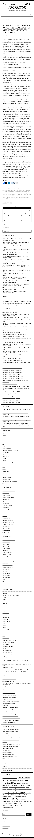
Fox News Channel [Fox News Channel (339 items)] (9, 785)
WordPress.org (6, 828)
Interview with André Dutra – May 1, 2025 (12, 358)
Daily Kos (5, 611)
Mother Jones (5, 550)
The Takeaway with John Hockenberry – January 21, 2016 (15, 393)
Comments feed (6, 826)
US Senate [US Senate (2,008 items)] (18, 805)
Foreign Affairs (6, 544)
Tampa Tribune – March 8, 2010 (10, 384)
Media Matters (6, 456)
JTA (3, 454)
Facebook (5, 593)
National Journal (6, 621)
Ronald (13, 35)
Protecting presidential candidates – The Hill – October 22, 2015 (16, 259)
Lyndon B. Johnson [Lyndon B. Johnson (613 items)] (7, 791)
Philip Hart (5, 196)
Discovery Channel (7, 448)
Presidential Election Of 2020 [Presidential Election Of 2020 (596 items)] (20, 795)
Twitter (4, 599)
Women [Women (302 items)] (29, 805)
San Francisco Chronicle (8, 520)
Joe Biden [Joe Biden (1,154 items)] (16, 789)
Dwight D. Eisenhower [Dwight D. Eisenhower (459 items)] (24, 783)
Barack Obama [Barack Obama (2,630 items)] (24, 778)
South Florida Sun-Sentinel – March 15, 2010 (12, 372)
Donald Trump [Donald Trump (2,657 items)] (13, 783)
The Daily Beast (6, 644)
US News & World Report (8, 581)
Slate (4, 636)
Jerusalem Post (6, 503)
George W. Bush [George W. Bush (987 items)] (10, 787)
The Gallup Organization (8, 646)
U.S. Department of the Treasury (10, 756)
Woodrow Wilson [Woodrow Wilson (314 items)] (6, 807)
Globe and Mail (6, 499)
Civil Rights (5, 191)
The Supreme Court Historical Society (11, 716)
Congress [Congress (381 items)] (11, 780)
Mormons (29, 194)
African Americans (25, 188)
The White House (6, 750)
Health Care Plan (10, 193)
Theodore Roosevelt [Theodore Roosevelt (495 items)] (7, 803)
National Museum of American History (11, 740)
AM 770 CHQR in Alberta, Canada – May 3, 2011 (13, 332)
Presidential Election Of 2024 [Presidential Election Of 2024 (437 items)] (9, 796)
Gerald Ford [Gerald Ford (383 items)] (17, 787)
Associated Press (6, 437)
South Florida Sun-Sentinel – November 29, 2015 (13, 374)
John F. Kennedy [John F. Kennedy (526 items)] (22, 789)
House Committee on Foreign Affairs (11, 729)
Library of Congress (7, 733)
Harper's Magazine (7, 548)
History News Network (7, 667)
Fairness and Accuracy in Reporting (10, 450)
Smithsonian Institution (8, 748)
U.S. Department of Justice (8, 752)
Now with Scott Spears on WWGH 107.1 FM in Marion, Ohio (16, 669)
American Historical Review (8, 681)
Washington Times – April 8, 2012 (10, 396)
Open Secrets (5, 705)
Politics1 (4, 625)
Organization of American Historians (10, 707)
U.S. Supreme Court (7, 763)
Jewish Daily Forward (7, 505)
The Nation (5, 571)
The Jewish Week (6, 528)
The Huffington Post (7, 650)
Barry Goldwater (26, 190)
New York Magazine (7, 554)
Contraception (11, 191)
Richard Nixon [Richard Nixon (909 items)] (22, 799)
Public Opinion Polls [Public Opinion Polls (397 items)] (19, 796)
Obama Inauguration (7, 770)
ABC (3, 433)
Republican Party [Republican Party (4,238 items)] (10, 798)
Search (28, 814)
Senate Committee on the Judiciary (10, 746)
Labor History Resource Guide (9, 697)
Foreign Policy (6, 546)
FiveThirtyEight (6, 617)
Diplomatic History (7, 688)
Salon (4, 634)
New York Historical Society (9, 703)
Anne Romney (19, 190)
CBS (3, 444)
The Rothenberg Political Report (10, 654)
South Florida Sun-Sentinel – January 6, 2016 (12, 368)
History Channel (6, 452)
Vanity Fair (5, 583)
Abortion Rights (17, 188)
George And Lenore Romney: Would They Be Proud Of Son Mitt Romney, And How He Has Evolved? (16, 29)
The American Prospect (8, 567)
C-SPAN (4, 442)
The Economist (6, 569)
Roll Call (4, 631)
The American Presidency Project (10, 714)
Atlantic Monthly (6, 542)
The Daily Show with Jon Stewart (10, 481)
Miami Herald (5, 511)
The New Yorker (6, 575)
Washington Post (6, 530)
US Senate (8, 198)
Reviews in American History (9, 711)
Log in (4, 821)
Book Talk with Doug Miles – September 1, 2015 (13, 336)
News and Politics (7, 188)
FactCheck (5, 615)
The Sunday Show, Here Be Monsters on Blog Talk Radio (15, 671)
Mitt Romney (23, 194)
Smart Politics (6, 638)
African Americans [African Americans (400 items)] (13, 778)
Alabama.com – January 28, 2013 (10, 312)
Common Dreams (6, 608)
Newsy (4, 469)
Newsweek (5, 558)
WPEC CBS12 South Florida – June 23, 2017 (12, 402)
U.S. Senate (5, 760)
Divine (14, 835)
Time (4, 579)
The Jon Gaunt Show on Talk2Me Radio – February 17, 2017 (16, 386)
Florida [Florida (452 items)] (4, 785)
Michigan (18, 194)
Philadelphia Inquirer (7, 518)
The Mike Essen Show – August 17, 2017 (11, 391)
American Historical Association (9, 679)
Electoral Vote (6, 613)
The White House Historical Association (11, 718)
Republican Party (22, 197)
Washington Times (7, 532)
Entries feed (5, 824)
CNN (4, 446)
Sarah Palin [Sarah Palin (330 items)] (9, 801)
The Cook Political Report (8, 642)
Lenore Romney (11, 194)
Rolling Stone (5, 563)
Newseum (5, 742)
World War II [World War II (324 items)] (11, 807)
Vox (3, 483)
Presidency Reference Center (9, 709)
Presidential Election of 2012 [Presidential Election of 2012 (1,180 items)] (14, 793)
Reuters (4, 475)
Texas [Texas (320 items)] (30, 801)
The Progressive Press (7, 652)
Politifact (4, 627)
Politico (4, 623)
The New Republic (6, 573)
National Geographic (7, 552)
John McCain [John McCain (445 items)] (28, 789)
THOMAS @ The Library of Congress (11, 720)
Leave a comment (21, 35)
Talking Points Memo (7, 477)
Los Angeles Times (7, 509)
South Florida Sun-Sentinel (8, 522)
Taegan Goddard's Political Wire (9, 640)
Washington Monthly (7, 586)
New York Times (6, 514)
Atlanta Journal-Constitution (9, 491)
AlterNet (4, 435)
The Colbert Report (7, 479)
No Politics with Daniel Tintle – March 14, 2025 (13, 360)
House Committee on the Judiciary (10, 731)
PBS (3, 473)
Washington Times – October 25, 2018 (11, 400)
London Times (6, 507)
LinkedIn (4, 597)
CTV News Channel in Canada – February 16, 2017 (13, 342)
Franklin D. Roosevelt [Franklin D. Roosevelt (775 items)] (18, 785)
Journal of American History (9, 693)
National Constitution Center (9, 699)
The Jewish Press (6, 526)
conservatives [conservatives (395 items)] (16, 780)
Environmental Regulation (20, 191)
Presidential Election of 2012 (11, 197)
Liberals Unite (5, 619)
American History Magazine (9, 540)
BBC (3, 439)
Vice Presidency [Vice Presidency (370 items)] (25, 805)
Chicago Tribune (6, 495)
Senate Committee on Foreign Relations (11, 744)
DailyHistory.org (6, 686)
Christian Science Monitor (8, 497)
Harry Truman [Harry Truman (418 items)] (22, 787)
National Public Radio (7, 465)
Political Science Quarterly (8, 561)
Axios (4, 606)
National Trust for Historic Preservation (11, 701)
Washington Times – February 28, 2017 (11, 398)
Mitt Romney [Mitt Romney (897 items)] (16, 791)
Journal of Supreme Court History (10, 695)
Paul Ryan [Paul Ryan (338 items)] (22, 791)
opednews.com (6, 471)
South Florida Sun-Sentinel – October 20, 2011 (13, 376)
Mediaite (4, 458)
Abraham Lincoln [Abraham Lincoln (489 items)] (6, 778)
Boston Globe (6, 493)
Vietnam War (13, 198)
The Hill (4, 648)
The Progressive (6, 577)
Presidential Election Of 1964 (14, 196)
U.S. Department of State (8, 754)
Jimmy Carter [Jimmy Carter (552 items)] (9, 789)
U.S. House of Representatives (9, 758)
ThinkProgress (6, 656)
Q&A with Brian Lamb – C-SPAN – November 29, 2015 (14, 366)
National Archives (6, 735)
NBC (4, 467)
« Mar (4, 224)
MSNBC (4, 460)
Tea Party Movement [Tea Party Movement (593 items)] (24, 801)
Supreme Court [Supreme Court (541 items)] (14, 801)
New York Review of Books (9, 556)
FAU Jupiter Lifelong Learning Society (11, 595)
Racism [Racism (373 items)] (24, 796)
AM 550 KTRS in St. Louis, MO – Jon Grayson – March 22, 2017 (16, 326)
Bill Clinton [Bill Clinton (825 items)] (6, 780)
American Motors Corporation (9, 190)
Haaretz (4, 501)
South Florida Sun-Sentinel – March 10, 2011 (12, 370)
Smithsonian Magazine (7, 565)
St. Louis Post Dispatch (8, 524)
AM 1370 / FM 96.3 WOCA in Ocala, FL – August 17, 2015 (15, 317)
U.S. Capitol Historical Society (9, 722)
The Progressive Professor (17, 6)
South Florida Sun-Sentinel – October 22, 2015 (13, 378)
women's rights (20, 198)
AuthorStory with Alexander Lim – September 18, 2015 (14, 334)
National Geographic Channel (9, 462)
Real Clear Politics (6, 629)
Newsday (5, 516)
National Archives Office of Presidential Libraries (13, 738)
